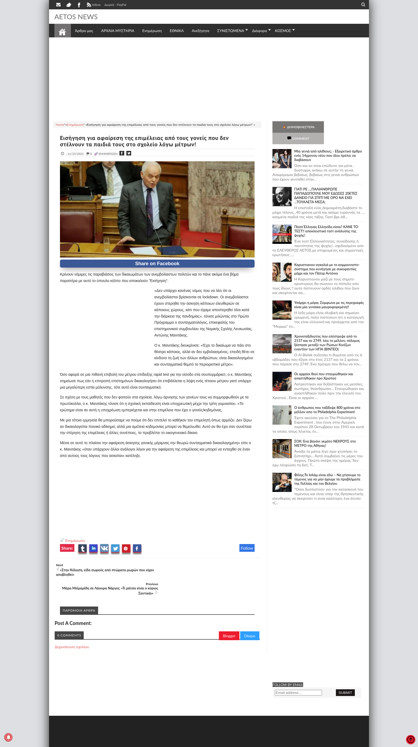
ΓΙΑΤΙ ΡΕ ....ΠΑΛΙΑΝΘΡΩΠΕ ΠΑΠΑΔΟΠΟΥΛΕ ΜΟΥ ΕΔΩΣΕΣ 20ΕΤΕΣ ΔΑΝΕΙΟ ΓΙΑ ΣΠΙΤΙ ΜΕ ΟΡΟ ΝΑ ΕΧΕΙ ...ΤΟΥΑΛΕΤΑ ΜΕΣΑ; (325, 184)
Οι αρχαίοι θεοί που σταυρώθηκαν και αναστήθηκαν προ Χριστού (323, 364)
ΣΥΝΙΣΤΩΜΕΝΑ (230, 30)
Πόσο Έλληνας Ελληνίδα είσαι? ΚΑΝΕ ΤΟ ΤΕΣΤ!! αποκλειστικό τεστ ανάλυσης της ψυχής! (326, 219)
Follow (247, 547)
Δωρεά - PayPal (115, 5)
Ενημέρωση (75, 540)
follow (93, 5)
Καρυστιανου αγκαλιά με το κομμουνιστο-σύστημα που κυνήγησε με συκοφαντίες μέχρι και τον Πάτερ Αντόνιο (327, 257)
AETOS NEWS (76, 16)
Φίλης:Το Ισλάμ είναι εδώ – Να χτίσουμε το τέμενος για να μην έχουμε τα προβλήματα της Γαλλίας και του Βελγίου (327, 467)
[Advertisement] (209, 78)
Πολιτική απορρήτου (154, 742)
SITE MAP (130, 742)
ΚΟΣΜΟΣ (283, 30)
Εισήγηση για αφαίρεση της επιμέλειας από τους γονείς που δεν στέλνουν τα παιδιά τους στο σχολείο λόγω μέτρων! (145, 141)
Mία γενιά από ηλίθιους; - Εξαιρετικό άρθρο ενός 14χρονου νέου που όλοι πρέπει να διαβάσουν (328, 144)
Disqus (249, 617)
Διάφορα (259, 30)
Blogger (229, 617)
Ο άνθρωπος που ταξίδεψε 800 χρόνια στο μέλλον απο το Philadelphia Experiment (327, 398)
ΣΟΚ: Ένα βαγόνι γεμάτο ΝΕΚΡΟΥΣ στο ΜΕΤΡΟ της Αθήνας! (325, 432)
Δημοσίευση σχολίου (72, 627)
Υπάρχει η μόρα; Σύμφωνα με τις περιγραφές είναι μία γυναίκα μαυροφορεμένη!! (329, 293)
